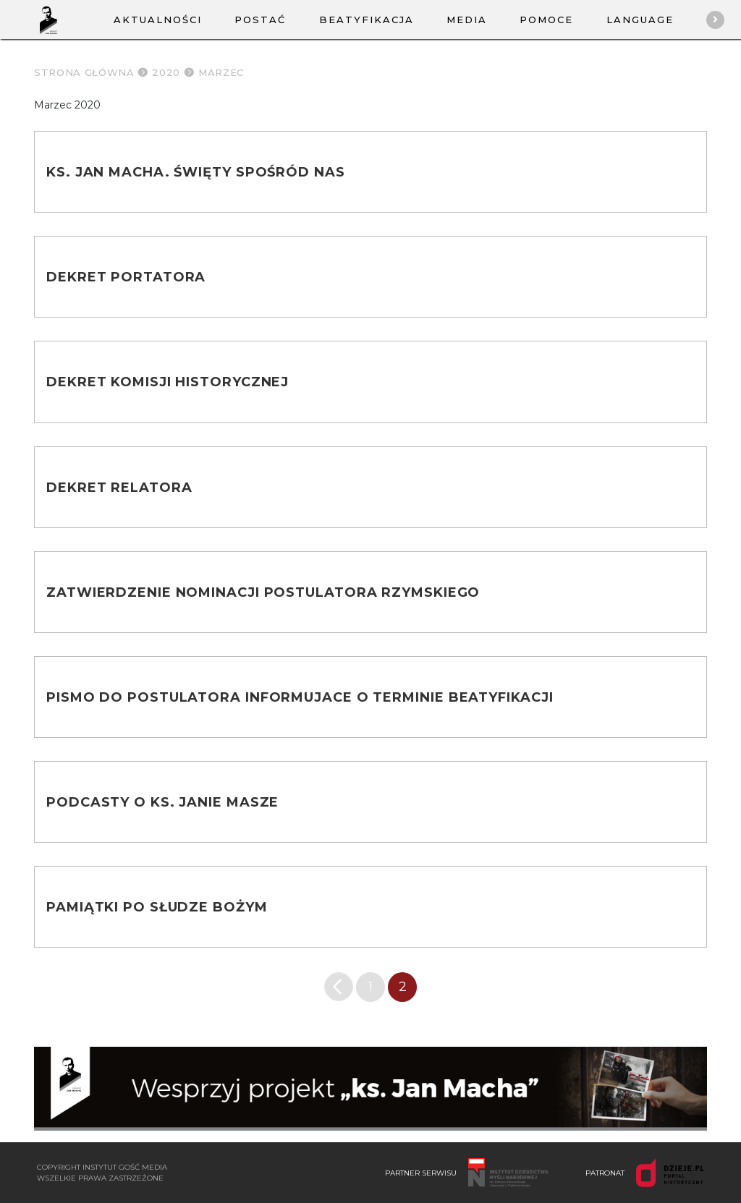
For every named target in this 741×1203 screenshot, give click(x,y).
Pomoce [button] (546, 19)
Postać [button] (260, 19)
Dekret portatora (126, 277)
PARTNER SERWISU (467, 1172)
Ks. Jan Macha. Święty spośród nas (195, 172)
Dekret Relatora (119, 488)
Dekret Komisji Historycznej (167, 382)
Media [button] (466, 19)
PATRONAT (644, 1172)
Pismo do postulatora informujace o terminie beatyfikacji (299, 697)
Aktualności (158, 19)
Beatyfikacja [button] (366, 19)
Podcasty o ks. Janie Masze (162, 802)
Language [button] (640, 19)
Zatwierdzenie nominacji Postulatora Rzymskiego (263, 592)
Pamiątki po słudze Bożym (157, 907)
